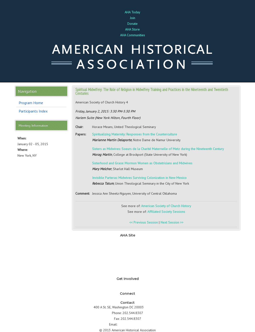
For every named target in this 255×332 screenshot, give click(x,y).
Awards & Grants (127, 268)
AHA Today (132, 12)
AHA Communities (132, 35)
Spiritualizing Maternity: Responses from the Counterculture (134, 134)
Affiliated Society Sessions (166, 211)
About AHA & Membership (127, 274)
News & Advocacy (127, 240)
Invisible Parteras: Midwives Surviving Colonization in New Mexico (139, 178)
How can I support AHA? (127, 289)
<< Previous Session (143, 222)
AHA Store (132, 29)
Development (127, 257)
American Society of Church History (166, 206)
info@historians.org (132, 324)
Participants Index (33, 111)
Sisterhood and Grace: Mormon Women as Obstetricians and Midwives (142, 163)
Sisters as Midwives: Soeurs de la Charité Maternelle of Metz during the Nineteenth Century (158, 149)
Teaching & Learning (127, 245)
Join (132, 18)
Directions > (153, 307)
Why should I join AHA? (127, 283)
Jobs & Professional (127, 251)
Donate (132, 23)
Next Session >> (172, 222)
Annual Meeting (127, 263)
